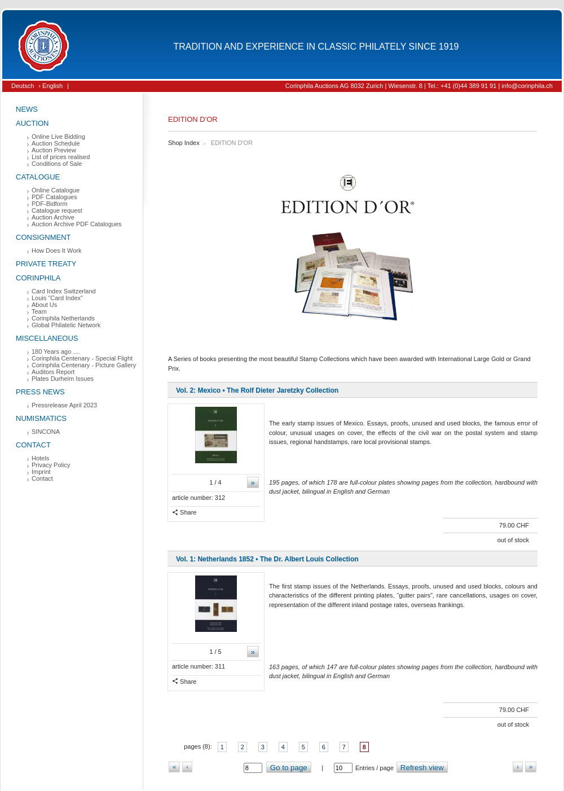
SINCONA (46, 431)
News (27, 109)
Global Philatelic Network (66, 325)
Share (184, 512)
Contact (33, 445)
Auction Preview (54, 150)
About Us (44, 304)
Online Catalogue (56, 190)
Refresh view (422, 767)
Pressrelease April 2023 (64, 405)
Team (39, 311)
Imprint (41, 471)
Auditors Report (53, 371)
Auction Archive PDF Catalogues (77, 224)
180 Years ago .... (56, 351)
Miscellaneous (47, 338)
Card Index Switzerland (64, 291)
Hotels (40, 458)
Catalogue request (57, 210)
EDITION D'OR (232, 142)
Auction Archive (53, 217)
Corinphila (38, 278)
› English (50, 85)
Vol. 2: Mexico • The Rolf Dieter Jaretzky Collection (257, 390)
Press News (40, 392)
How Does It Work (56, 250)
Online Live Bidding (58, 136)
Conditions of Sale (57, 163)
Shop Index (184, 142)
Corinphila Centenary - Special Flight (82, 358)
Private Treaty (46, 264)
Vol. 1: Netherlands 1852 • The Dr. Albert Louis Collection (267, 559)
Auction (32, 123)
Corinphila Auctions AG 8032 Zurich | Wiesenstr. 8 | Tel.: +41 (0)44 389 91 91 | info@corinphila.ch (419, 85)
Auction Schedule (56, 143)
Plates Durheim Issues (63, 378)
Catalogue (38, 177)
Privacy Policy (51, 465)
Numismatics (41, 418)
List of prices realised (61, 156)
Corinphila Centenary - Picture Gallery (84, 365)
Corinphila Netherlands (63, 318)
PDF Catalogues (54, 197)
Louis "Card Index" (57, 298)
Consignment (43, 237)
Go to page (288, 767)
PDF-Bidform (50, 203)
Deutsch (22, 85)
